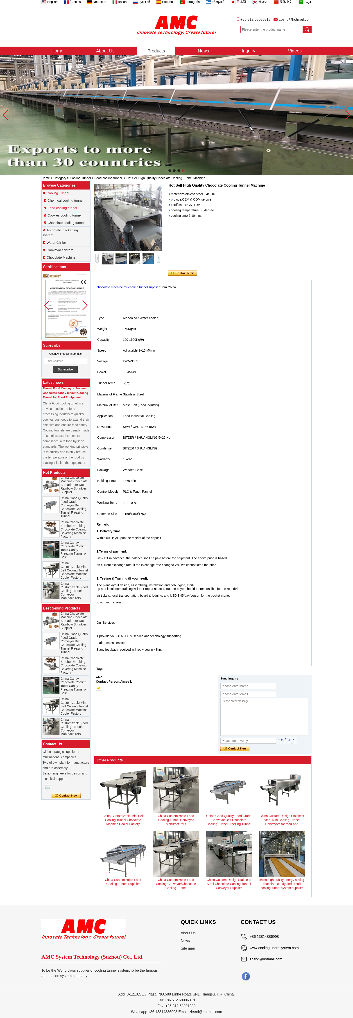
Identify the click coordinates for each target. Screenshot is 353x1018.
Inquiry (248, 50)
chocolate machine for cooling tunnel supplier (128, 287)
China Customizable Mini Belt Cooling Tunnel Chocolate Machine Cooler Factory (74, 572)
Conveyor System (60, 250)
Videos (295, 50)
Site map (188, 948)
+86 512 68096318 (255, 19)
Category (59, 178)
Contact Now (66, 796)
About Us (105, 50)
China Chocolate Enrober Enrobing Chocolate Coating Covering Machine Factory (73, 531)
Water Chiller (56, 242)
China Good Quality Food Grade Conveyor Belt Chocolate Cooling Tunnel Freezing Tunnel (74, 509)
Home (57, 50)
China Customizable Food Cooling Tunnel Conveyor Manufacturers (74, 593)
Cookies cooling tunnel (64, 215)
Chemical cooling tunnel (65, 200)
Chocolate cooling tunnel (66, 223)
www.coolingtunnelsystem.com (274, 948)
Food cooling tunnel (108, 178)
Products (156, 50)
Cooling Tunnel (80, 178)
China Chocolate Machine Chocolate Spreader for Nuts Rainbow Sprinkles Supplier (74, 487)
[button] (169, 170)
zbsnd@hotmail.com (295, 19)
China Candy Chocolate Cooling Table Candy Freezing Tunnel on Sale (74, 552)
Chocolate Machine (61, 257)
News (203, 50)
